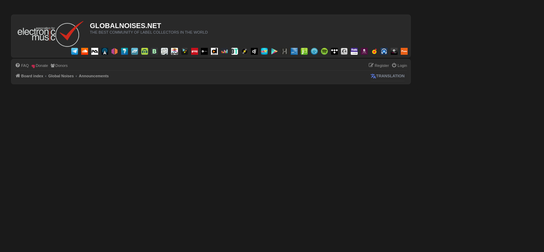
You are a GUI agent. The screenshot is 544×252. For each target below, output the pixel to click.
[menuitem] (22, 65)
